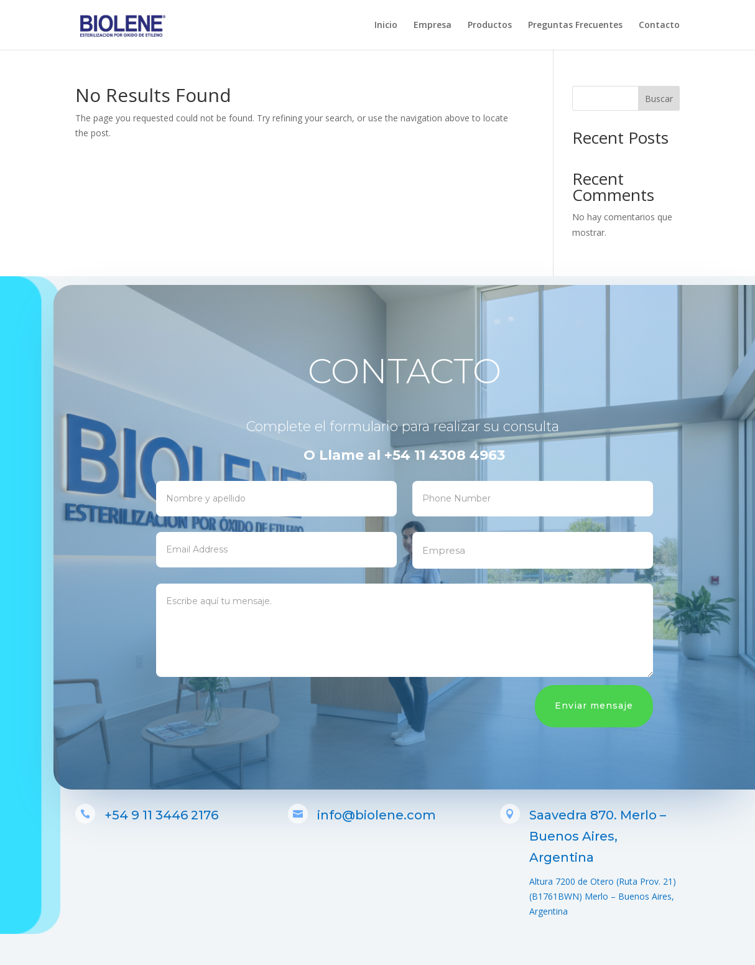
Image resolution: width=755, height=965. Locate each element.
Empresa (433, 25)
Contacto (659, 25)
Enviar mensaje (610, 705)
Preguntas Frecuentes (575, 25)
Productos (490, 25)
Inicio (385, 25)
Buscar (659, 99)
